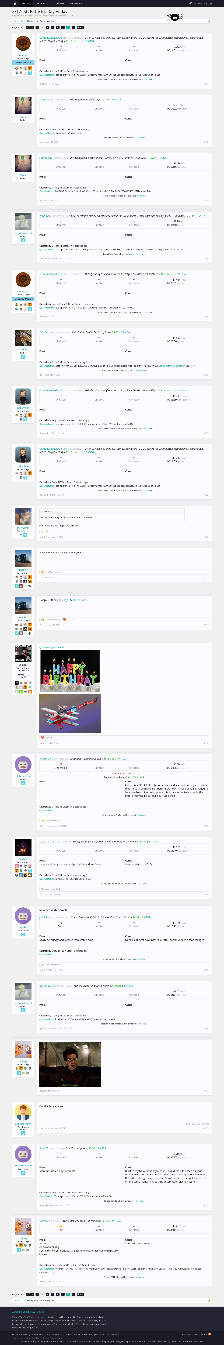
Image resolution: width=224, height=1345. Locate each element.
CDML (43, 1220)
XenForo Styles (91, 1334)
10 (68, 27)
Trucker (23, 569)
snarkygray (23, 527)
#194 (206, 894)
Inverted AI (45, 758)
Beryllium (186, 1334)
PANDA (90, 41)
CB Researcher (48, 985)
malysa (63, 15)
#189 (206, 537)
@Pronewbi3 (80, 600)
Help (197, 1334)
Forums (26, 3)
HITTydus (23, 349)
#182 (206, 142)
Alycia (23, 116)
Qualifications (46, 74)
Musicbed (45, 99)
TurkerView (146, 79)
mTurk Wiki (58, 3)
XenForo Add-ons (73, 1334)
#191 (206, 625)
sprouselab (45, 157)
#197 (206, 1091)
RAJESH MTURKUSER (23, 1165)
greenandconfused (23, 233)
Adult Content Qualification (171, 365)
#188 (206, 495)
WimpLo (44, 743)
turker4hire (23, 407)
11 (73, 27)
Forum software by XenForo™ (38, 1334)
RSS (209, 1334)
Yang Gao (45, 215)
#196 (206, 1028)
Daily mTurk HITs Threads (37, 15)
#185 (206, 316)
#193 (206, 826)
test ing (23, 1061)
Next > (80, 27)
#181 (206, 84)
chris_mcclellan (23, 776)
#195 (206, 970)
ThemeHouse (56, 1338)
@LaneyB (63, 600)
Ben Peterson (47, 332)
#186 (206, 375)
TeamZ (43, 1148)
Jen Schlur (45, 917)
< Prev (30, 27)
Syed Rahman (47, 841)
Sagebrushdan (23, 1123)
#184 (206, 258)
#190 (206, 577)
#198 (206, 1128)
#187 (206, 433)
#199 (206, 1205)
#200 (206, 1281)
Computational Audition (53, 37)
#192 (206, 743)
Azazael (23, 858)
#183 (206, 200)
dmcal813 (23, 927)
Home (14, 3)
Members (41, 3)
